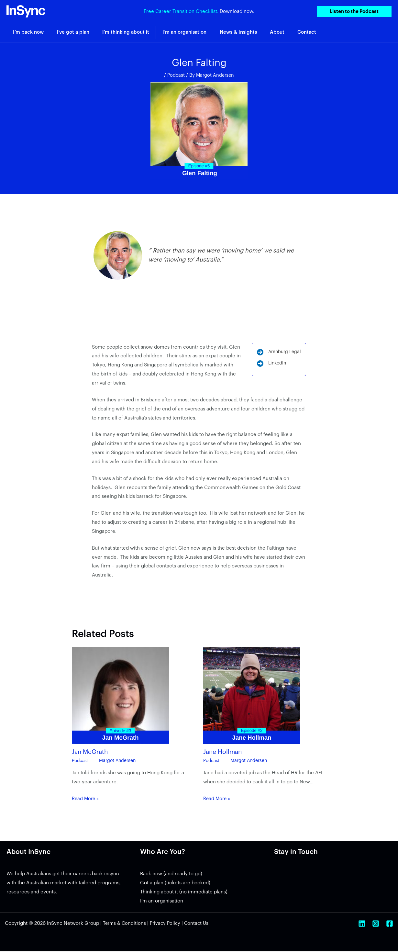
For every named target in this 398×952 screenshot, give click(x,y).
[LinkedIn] (269, 365)
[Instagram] (375, 924)
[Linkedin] (361, 924)
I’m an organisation (161, 901)
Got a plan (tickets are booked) (175, 883)
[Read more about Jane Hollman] (251, 695)
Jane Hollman (223, 752)
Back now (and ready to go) (171, 874)
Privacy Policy (167, 924)
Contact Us (199, 924)
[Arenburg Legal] (277, 353)
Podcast (175, 75)
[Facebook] (389, 924)
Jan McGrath (91, 752)
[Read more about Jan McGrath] (120, 695)
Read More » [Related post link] (86, 799)
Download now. (237, 11)
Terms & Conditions (125, 924)
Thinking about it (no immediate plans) (183, 892)
